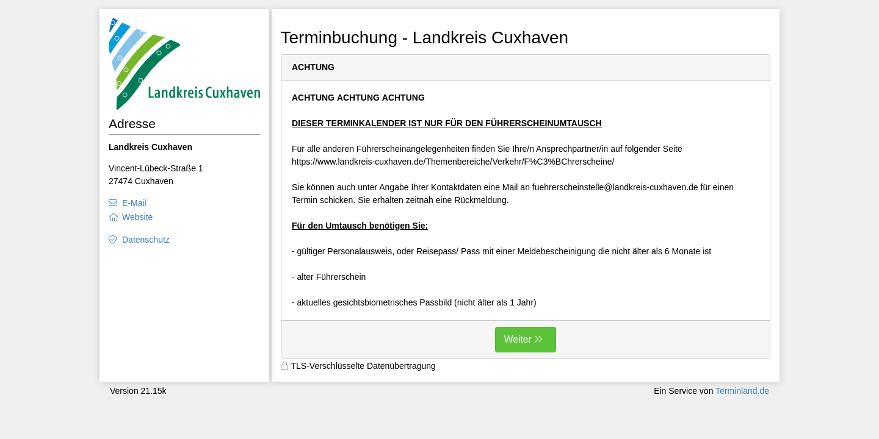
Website (137, 217)
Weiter (518, 339)
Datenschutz (146, 239)
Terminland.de (742, 391)
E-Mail (134, 203)
